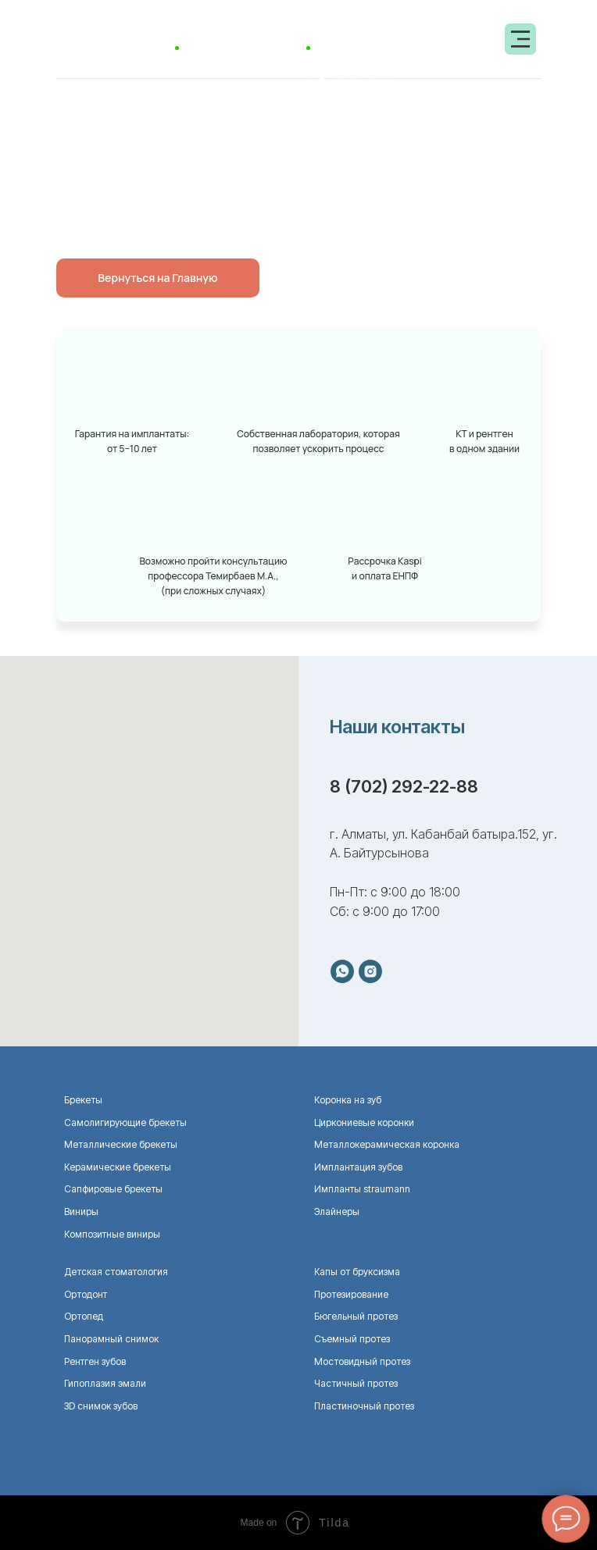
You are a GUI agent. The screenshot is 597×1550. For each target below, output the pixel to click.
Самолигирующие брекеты (125, 1122)
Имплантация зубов (358, 1167)
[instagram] (370, 971)
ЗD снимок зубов (101, 1406)
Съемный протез (352, 1339)
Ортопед (83, 1316)
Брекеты (83, 1100)
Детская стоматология (116, 1271)
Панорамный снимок (111, 1339)
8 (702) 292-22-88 (404, 786)
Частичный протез (356, 1383)
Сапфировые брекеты (113, 1189)
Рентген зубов (95, 1361)
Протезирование (351, 1294)
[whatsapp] (342, 971)
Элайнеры (336, 1211)
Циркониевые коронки (364, 1122)
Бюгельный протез (356, 1316)
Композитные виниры (112, 1234)
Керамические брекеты (117, 1167)
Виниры (81, 1211)
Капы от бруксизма (357, 1271)
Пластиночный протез (364, 1406)
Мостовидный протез (362, 1361)
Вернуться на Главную (157, 277)
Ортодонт (85, 1294)
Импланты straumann (362, 1189)
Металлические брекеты (120, 1144)
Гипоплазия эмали (105, 1383)
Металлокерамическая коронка (386, 1144)
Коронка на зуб (347, 1100)
